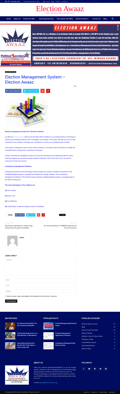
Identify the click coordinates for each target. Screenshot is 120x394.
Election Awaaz (18, 137)
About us (17, 19)
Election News (86, 349)
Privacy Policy (103, 392)
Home (8, 19)
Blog (52, 1)
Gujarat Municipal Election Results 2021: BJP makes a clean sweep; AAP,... (26, 345)
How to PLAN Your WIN (90, 330)
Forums (58, 1)
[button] (112, 18)
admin (21, 237)
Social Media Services (11, 72)
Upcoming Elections (46, 19)
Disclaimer (112, 392)
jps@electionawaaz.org (49, 383)
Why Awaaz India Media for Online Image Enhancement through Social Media (19, 227)
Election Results (82, 19)
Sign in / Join (46, 1)
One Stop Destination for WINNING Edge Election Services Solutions (60, 227)
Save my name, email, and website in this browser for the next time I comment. (32, 296)
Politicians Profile (87, 339)
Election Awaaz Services (90, 324)
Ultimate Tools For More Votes (92, 336)
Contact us (65, 1)
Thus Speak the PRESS (65, 19)
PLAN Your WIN (29, 19)
